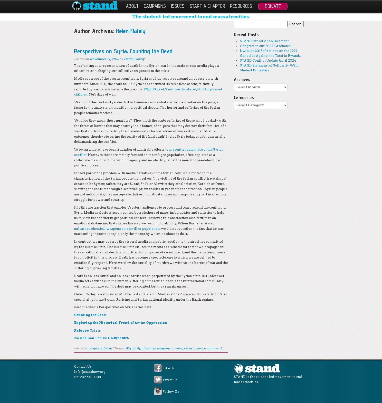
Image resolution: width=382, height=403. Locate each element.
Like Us (168, 368)
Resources (241, 6)
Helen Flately (131, 31)
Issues (177, 6)
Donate (273, 6)
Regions (95, 348)
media (177, 348)
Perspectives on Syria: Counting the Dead (123, 51)
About (132, 6)
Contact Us (83, 366)
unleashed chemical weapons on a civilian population (117, 228)
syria (188, 348)
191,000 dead (153, 89)
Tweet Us (170, 380)
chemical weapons (156, 348)
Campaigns (155, 6)
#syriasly (133, 348)
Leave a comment (208, 348)
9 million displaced (180, 89)
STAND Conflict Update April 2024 (268, 60)
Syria (108, 348)
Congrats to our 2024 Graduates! (265, 46)
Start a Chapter (207, 6)
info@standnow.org (89, 372)
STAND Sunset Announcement (264, 41)
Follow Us (170, 392)
